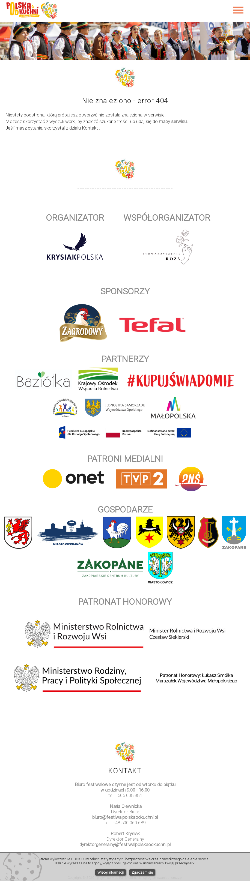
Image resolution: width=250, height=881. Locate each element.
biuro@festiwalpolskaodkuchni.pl (125, 817)
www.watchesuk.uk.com (125, 850)
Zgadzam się (142, 872)
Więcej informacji (110, 872)
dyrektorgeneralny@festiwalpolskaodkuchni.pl (125, 844)
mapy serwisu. (173, 121)
